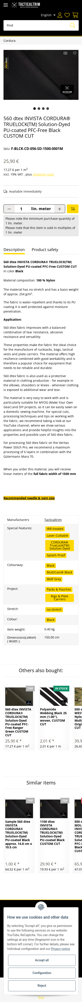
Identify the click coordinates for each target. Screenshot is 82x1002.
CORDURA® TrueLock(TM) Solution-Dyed (59, 545)
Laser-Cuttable (57, 535)
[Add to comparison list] (65, 53)
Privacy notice (60, 949)
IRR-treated (55, 529)
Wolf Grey (54, 579)
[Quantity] (21, 209)
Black (50, 565)
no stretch (54, 609)
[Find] (41, 25)
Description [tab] (14, 249)
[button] (59, 15)
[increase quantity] (59, 209)
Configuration (42, 973)
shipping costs (43, 174)
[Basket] (75, 15)
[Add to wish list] (75, 53)
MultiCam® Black (59, 572)
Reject (42, 985)
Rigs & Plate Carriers (59, 597)
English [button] (46, 15)
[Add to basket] (73, 208)
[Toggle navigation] (5, 5)
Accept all (42, 960)
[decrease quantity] (9, 209)
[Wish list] (67, 15)
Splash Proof (56, 555)
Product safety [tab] (45, 249)
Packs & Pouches (59, 589)
